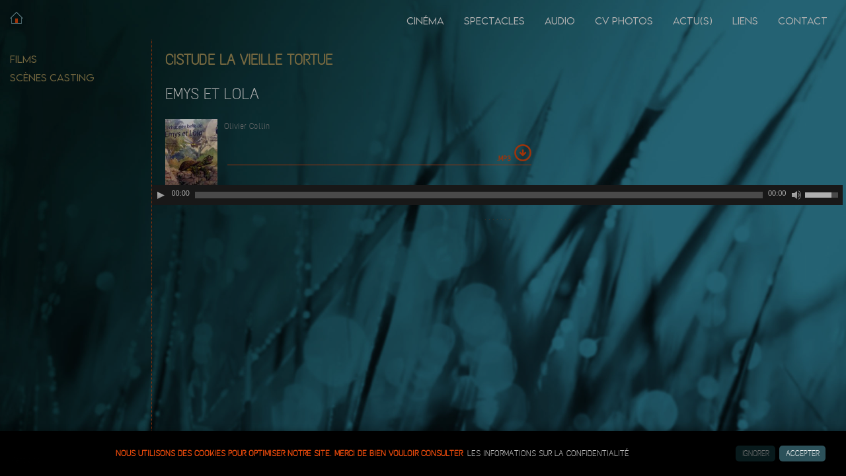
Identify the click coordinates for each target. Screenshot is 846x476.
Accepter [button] (803, 453)
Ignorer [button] (755, 453)
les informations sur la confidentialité (548, 453)
